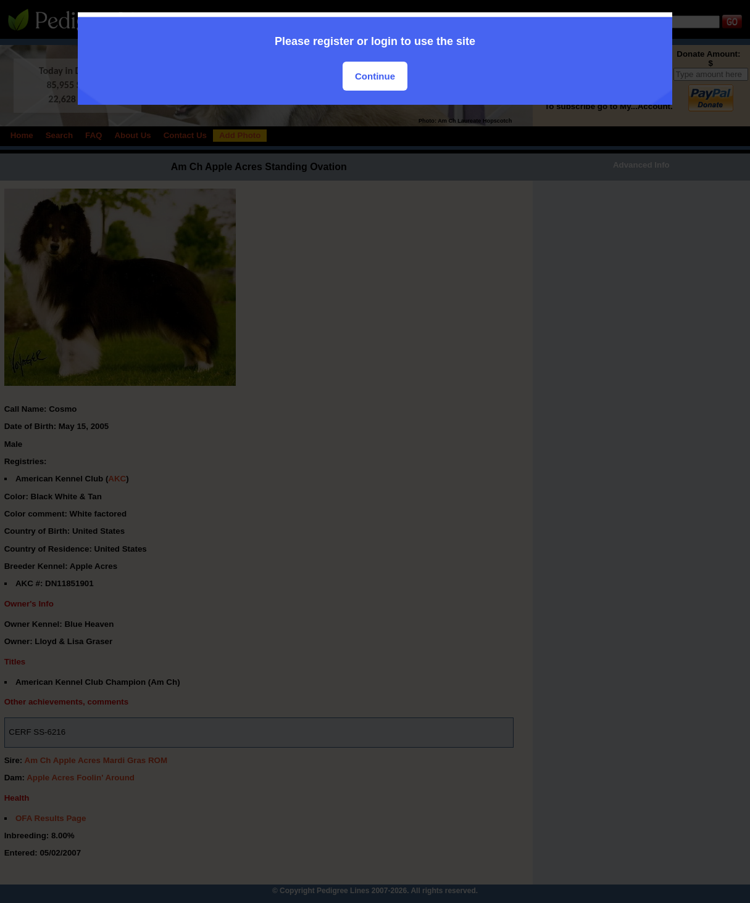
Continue (375, 76)
